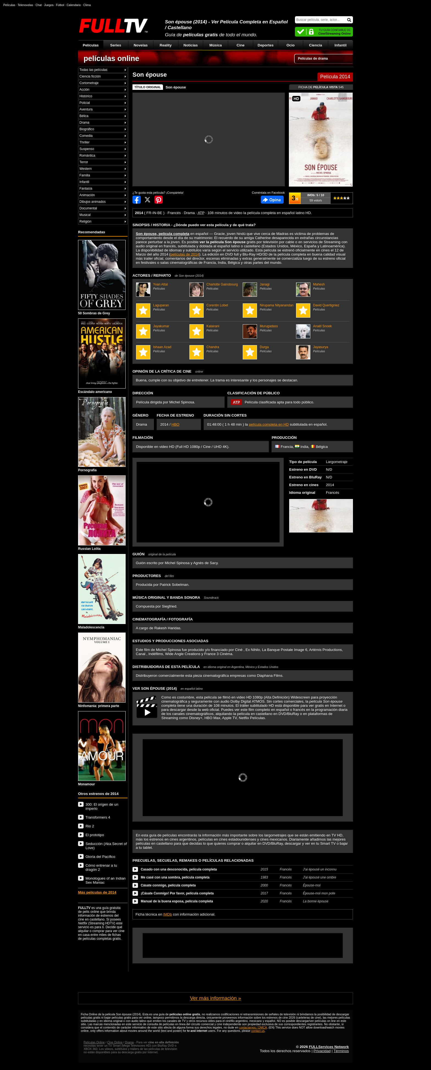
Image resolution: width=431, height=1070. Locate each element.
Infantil (341, 45)
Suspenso (86, 149)
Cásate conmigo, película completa (168, 885)
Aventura (86, 109)
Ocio (290, 45)
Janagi (269, 286)
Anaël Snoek (322, 328)
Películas (91, 45)
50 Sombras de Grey (102, 277)
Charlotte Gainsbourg (215, 286)
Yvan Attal (162, 286)
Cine (241, 45)
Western (85, 169)
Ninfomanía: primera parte (102, 670)
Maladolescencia (102, 591)
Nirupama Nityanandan (269, 307)
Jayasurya (322, 349)
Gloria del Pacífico (100, 857)
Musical (85, 215)
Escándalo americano (102, 356)
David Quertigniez (322, 307)
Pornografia (102, 434)
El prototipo (94, 835)
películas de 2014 (184, 254)
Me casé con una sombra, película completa (175, 877)
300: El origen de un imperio (101, 806)
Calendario (74, 5)
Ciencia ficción (90, 76)
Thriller (84, 142)
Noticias (191, 45)
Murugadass (269, 328)
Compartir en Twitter (147, 200)
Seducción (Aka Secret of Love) (106, 846)
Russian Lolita (102, 513)
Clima (87, 5)
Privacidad (322, 1051)
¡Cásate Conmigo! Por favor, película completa (177, 893)
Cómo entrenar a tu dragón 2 (101, 867)
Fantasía (85, 188)
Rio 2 (89, 826)
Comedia (86, 136)
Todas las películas (93, 70)
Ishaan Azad (162, 349)
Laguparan (162, 307)
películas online (111, 58)
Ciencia (315, 45)
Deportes (265, 45)
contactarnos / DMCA (253, 1027)
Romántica (87, 155)
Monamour (102, 748)
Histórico (85, 96)
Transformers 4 (97, 817)
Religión (85, 221)
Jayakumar (162, 328)
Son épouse (176, 87)
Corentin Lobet (215, 307)
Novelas (141, 45)
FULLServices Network (329, 1047)
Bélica (84, 116)
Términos (341, 1051)
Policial (84, 103)
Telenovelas (25, 5)
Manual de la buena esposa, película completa (177, 901)
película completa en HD (269, 424)
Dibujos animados (92, 202)
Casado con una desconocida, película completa (179, 869)
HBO (175, 424)
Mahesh (322, 286)
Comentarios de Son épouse (272, 200)
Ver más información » (215, 998)
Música (215, 45)
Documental (88, 208)
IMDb (167, 914)
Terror (83, 162)
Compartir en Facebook (136, 200)
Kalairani (215, 328)
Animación (87, 195)
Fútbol (60, 5)
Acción (84, 90)
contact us (258, 1030)
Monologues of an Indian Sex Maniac (105, 880)
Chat (38, 5)
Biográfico (86, 129)
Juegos (49, 5)
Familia (84, 175)
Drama (84, 122)
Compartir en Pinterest (158, 200)
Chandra (215, 349)
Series (115, 45)
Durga (269, 349)
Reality (166, 45)
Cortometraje (88, 83)
